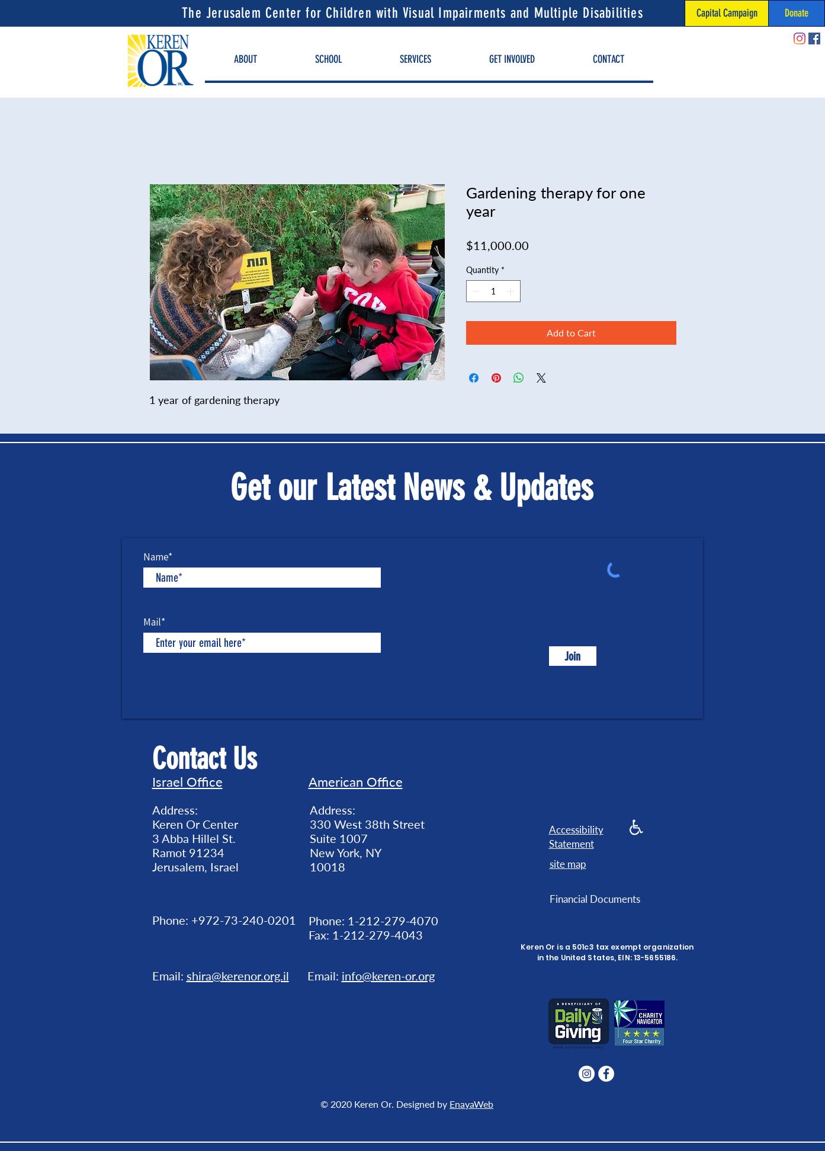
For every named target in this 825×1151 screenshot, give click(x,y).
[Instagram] (799, 38)
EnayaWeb (471, 1104)
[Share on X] (541, 378)
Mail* (154, 622)
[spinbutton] (493, 291)
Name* (157, 557)
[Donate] (796, 13)
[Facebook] (814, 38)
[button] (245, 60)
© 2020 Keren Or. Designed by (385, 1104)
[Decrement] (475, 291)
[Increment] (511, 291)
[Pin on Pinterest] (496, 378)
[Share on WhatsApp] (519, 378)
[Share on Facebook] (474, 378)
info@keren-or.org (388, 976)
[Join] (572, 656)
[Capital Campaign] (727, 13)
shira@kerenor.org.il (238, 976)
